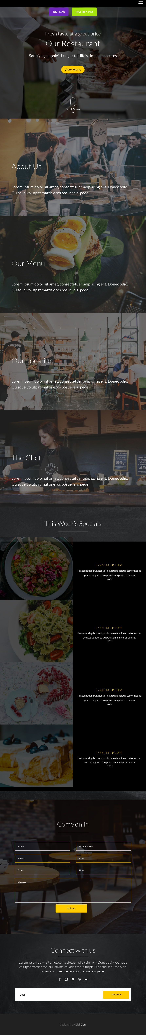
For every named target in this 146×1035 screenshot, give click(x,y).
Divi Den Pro (84, 12)
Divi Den (80, 1024)
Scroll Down (73, 109)
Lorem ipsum (109, 565)
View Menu (73, 69)
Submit (71, 908)
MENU (7, 4)
